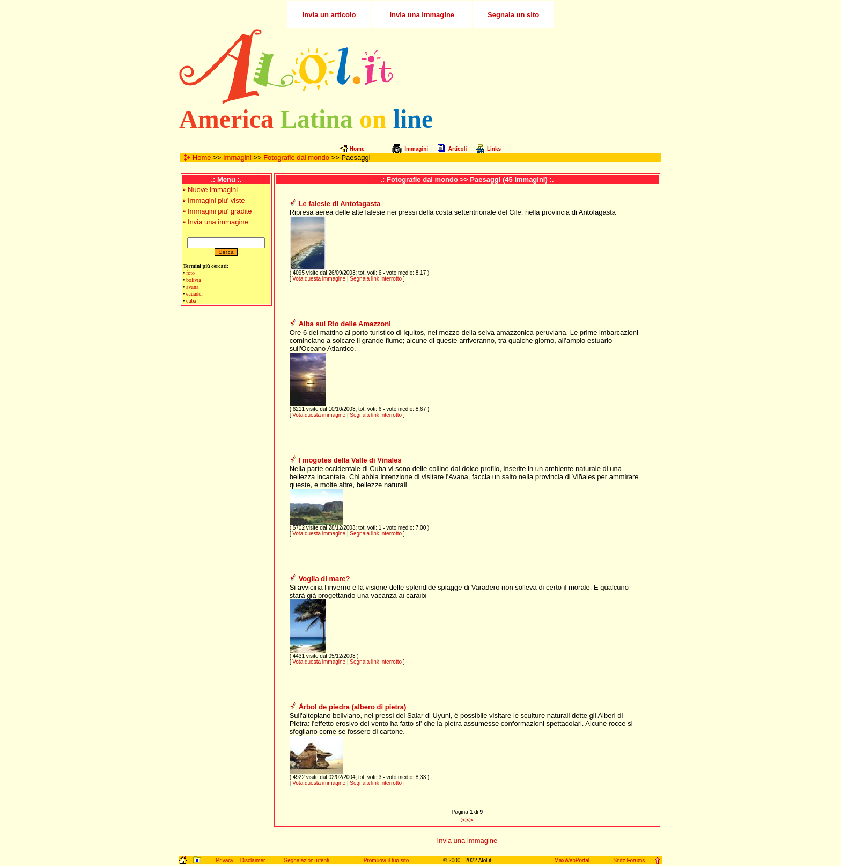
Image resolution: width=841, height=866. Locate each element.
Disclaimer (252, 860)
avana (192, 287)
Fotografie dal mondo (296, 157)
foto (190, 273)
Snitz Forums (629, 860)
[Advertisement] (534, 66)
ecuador (194, 294)
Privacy (224, 860)
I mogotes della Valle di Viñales (350, 460)
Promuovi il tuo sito (386, 860)
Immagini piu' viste (216, 200)
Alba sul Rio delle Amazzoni (345, 324)
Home (202, 157)
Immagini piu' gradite (220, 211)
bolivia (193, 280)
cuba (191, 301)
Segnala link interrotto (376, 279)
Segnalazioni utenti (307, 860)
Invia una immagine (218, 222)
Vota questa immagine (318, 279)
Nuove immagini (213, 190)
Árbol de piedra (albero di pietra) (353, 707)
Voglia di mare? (324, 579)
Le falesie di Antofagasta (340, 204)
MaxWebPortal (572, 860)
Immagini (237, 157)
